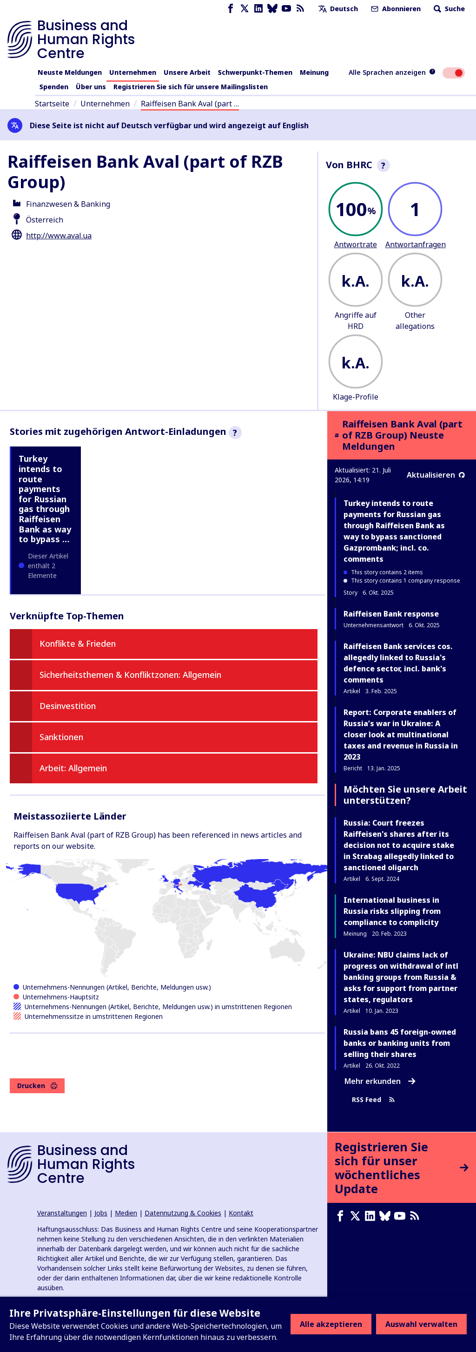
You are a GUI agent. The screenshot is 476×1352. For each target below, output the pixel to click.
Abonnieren (395, 8)
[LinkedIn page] (258, 8)
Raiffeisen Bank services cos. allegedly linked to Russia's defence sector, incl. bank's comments (398, 663)
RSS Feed (373, 1100)
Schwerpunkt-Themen (255, 72)
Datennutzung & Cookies (183, 1212)
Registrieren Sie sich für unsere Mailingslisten (190, 86)
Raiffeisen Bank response (391, 614)
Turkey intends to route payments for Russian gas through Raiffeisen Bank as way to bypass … (45, 499)
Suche (448, 8)
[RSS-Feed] (300, 8)
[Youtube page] (286, 8)
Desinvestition (68, 705)
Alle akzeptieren (331, 1324)
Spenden (54, 86)
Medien (126, 1212)
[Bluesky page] (272, 8)
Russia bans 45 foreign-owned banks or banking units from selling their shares (400, 1043)
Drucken (37, 1085)
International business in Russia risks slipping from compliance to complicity (392, 911)
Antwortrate (355, 244)
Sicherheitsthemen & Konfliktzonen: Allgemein (130, 674)
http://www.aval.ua (59, 235)
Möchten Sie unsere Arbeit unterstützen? (405, 795)
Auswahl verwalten (421, 1324)
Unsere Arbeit (187, 72)
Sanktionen (61, 736)
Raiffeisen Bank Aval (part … (190, 103)
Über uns (91, 86)
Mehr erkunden (380, 1081)
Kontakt (241, 1212)
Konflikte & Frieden (78, 643)
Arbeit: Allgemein (73, 768)
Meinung (314, 72)
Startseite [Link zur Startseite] (52, 103)
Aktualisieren (436, 475)
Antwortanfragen (415, 244)
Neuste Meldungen (70, 72)
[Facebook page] (230, 8)
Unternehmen (132, 72)
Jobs (100, 1212)
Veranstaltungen (62, 1212)
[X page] (244, 8)
